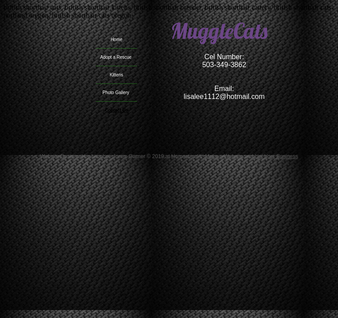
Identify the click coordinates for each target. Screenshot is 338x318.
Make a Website (224, 156)
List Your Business (276, 156)
